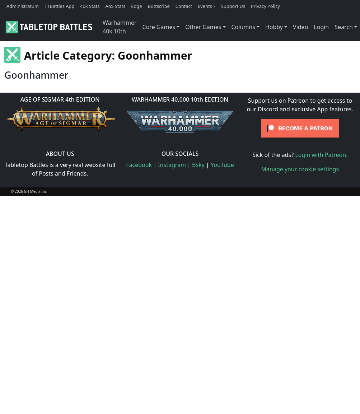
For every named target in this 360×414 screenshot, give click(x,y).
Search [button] (344, 27)
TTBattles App (59, 6)
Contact (184, 6)
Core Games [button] (159, 27)
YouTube (222, 165)
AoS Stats (115, 6)
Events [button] (205, 6)
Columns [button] (243, 27)
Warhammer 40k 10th (120, 27)
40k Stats (89, 6)
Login (321, 27)
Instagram (172, 165)
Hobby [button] (274, 27)
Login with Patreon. (321, 155)
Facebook (139, 165)
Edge (136, 6)
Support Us (233, 6)
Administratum (22, 6)
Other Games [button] (203, 27)
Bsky (198, 165)
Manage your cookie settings (300, 169)
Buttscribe (158, 6)
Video (300, 27)
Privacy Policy (265, 6)
